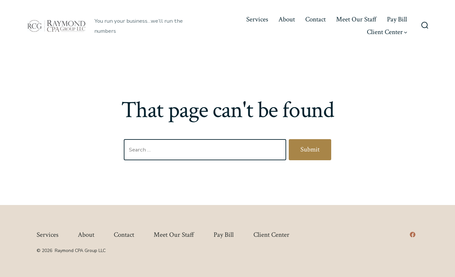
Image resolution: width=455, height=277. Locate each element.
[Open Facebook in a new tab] (412, 234)
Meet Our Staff (356, 19)
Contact (315, 19)
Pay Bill (397, 19)
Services (257, 19)
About (286, 19)
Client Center (387, 32)
